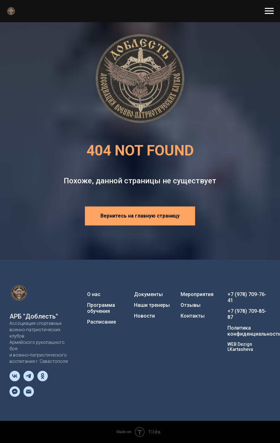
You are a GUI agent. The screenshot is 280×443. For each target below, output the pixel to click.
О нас (93, 294)
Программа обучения (101, 308)
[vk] (15, 379)
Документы (148, 294)
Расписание (101, 322)
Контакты (193, 316)
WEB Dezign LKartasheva (240, 347)
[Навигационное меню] (269, 11)
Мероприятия (197, 294)
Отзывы (190, 305)
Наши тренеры (152, 305)
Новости (144, 316)
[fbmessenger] (15, 395)
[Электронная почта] (28, 395)
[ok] (42, 379)
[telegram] (28, 379)
